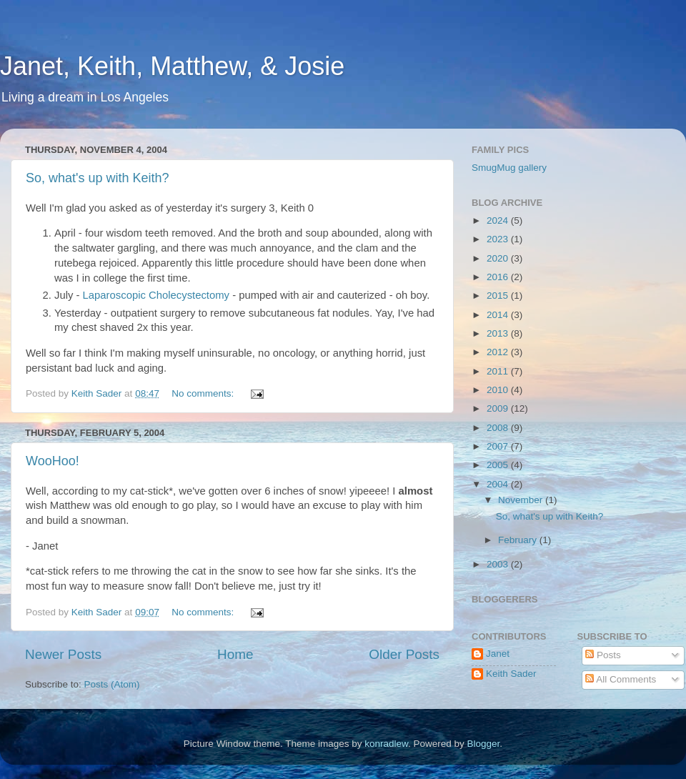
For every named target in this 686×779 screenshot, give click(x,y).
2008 (499, 427)
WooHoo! (52, 461)
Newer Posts (63, 654)
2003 (499, 564)
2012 (499, 352)
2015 (499, 295)
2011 (499, 371)
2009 (499, 408)
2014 (499, 314)
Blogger (483, 743)
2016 (499, 277)
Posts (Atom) (112, 684)
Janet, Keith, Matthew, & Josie (172, 66)
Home (235, 654)
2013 (499, 333)
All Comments (620, 679)
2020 (499, 258)
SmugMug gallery (509, 167)
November (521, 500)
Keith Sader (511, 673)
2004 (499, 484)
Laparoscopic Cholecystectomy (156, 295)
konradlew (386, 743)
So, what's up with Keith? (97, 178)
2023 (499, 239)
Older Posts (404, 654)
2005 (499, 465)
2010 (499, 389)
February (519, 540)
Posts (603, 655)
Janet (497, 653)
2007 (499, 446)
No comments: (204, 393)
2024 (499, 220)
